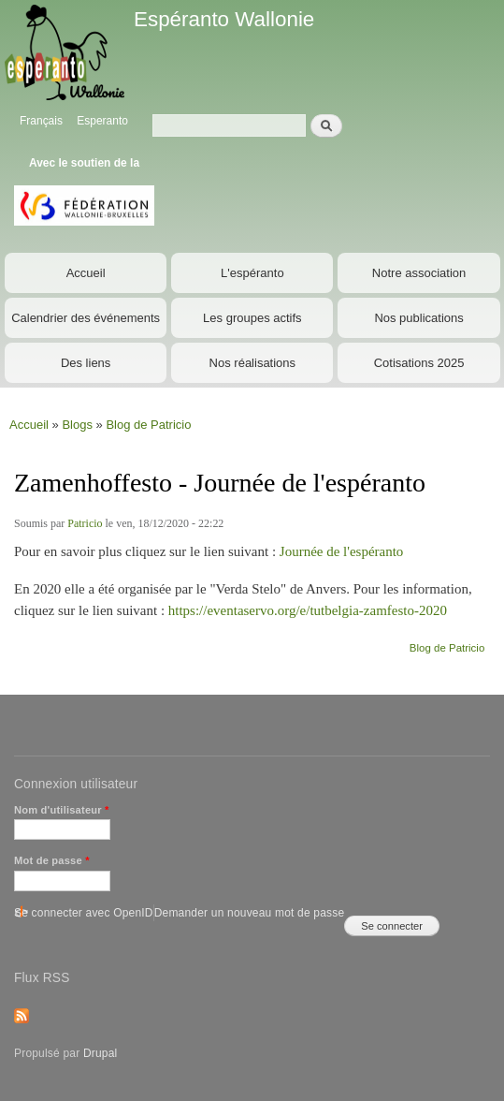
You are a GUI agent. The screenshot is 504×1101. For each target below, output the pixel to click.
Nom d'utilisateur (61, 809)
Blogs (77, 425)
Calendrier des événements (85, 318)
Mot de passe (52, 860)
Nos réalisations (252, 363)
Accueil (86, 273)
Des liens (85, 363)
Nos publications (418, 318)
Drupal (100, 1053)
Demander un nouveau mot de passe (249, 912)
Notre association (419, 273)
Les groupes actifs (252, 318)
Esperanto (102, 120)
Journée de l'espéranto (342, 551)
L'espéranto (252, 273)
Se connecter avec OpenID (83, 912)
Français (41, 120)
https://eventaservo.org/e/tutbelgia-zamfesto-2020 (307, 610)
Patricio (84, 523)
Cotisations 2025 (419, 363)
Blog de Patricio (148, 425)
